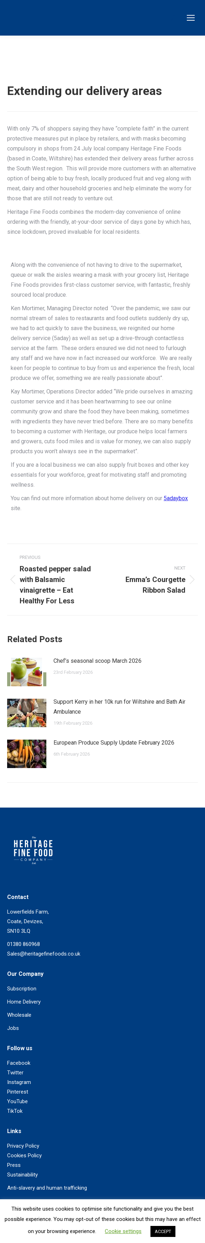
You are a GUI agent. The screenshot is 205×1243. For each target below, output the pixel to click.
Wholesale (19, 1015)
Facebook (18, 1063)
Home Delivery (24, 1002)
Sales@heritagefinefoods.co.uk (43, 954)
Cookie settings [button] (123, 1231)
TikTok (14, 1111)
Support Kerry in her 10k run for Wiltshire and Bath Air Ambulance (119, 706)
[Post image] (26, 672)
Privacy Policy (23, 1146)
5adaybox (176, 498)
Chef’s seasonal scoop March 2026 (97, 660)
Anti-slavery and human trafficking (47, 1188)
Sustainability (22, 1174)
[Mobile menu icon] (191, 18)
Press (14, 1165)
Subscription (21, 988)
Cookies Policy (24, 1155)
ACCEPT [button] (163, 1231)
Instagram (19, 1082)
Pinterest (17, 1092)
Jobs (13, 1028)
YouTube (17, 1101)
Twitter (15, 1072)
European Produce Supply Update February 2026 (113, 742)
